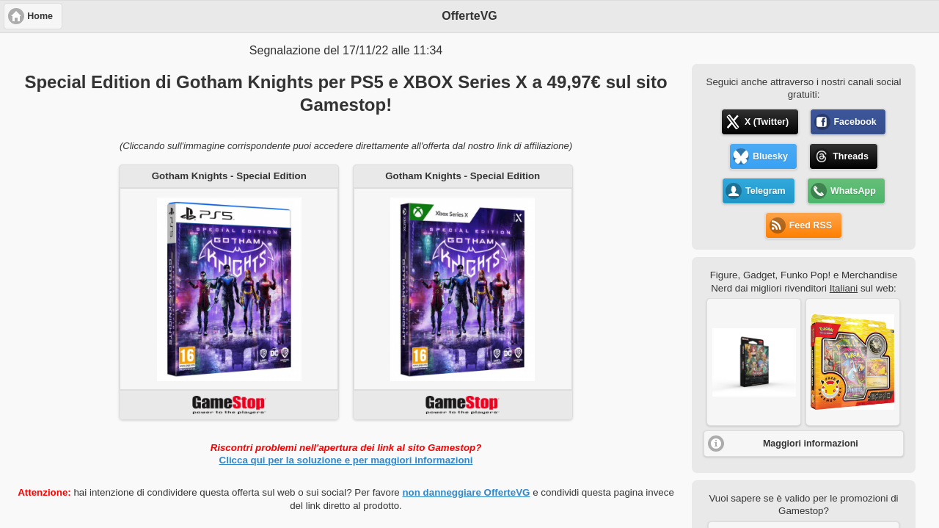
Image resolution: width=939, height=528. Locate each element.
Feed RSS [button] (810, 225)
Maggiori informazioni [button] (810, 443)
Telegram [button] (765, 191)
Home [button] (40, 16)
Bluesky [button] (770, 156)
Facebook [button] (854, 122)
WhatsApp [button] (853, 191)
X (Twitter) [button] (767, 122)
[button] (753, 362)
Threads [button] (851, 156)
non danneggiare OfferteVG (466, 492)
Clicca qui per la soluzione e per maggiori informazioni (346, 460)
